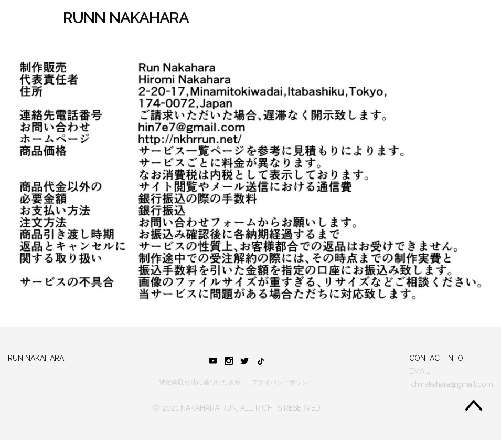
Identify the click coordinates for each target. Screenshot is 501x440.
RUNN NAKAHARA (126, 18)
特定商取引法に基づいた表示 (200, 382)
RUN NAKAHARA (36, 358)
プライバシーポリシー (282, 382)
